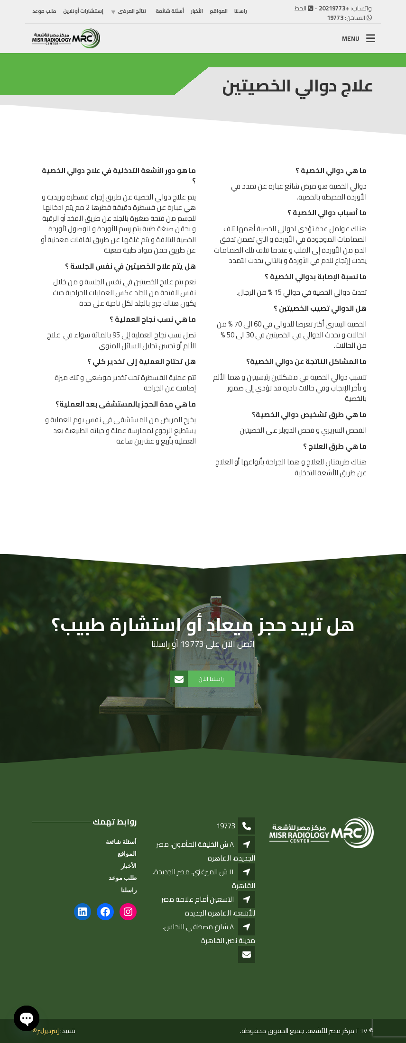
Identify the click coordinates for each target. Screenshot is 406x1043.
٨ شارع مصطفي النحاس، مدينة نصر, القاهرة (209, 933)
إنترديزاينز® (45, 1031)
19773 (335, 17)
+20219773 (334, 8)
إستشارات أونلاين (83, 11)
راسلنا (240, 11)
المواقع (219, 11)
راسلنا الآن (197, 679)
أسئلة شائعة (170, 11)
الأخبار (197, 11)
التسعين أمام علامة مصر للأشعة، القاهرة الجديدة (208, 906)
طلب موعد (44, 11)
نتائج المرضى (132, 11)
